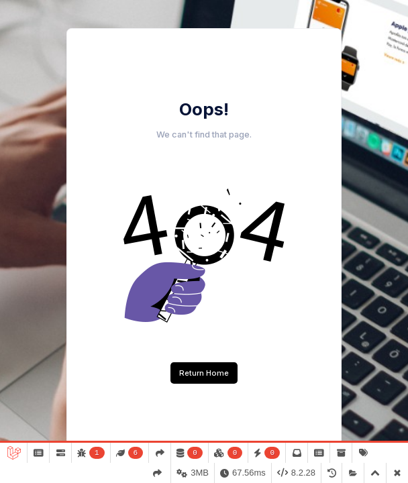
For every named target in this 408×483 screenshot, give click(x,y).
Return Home (204, 373)
